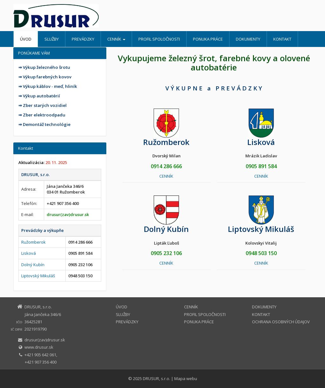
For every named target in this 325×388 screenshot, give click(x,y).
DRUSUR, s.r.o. (156, 378)
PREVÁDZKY (83, 39)
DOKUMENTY (248, 39)
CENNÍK (116, 39)
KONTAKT (282, 39)
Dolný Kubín (32, 264)
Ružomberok (33, 242)
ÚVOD (25, 39)
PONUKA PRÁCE (208, 39)
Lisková (28, 253)
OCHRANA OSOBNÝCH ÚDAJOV (281, 322)
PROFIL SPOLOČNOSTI (159, 39)
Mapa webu (185, 378)
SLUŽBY (51, 39)
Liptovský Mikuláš (38, 276)
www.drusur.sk (38, 347)
